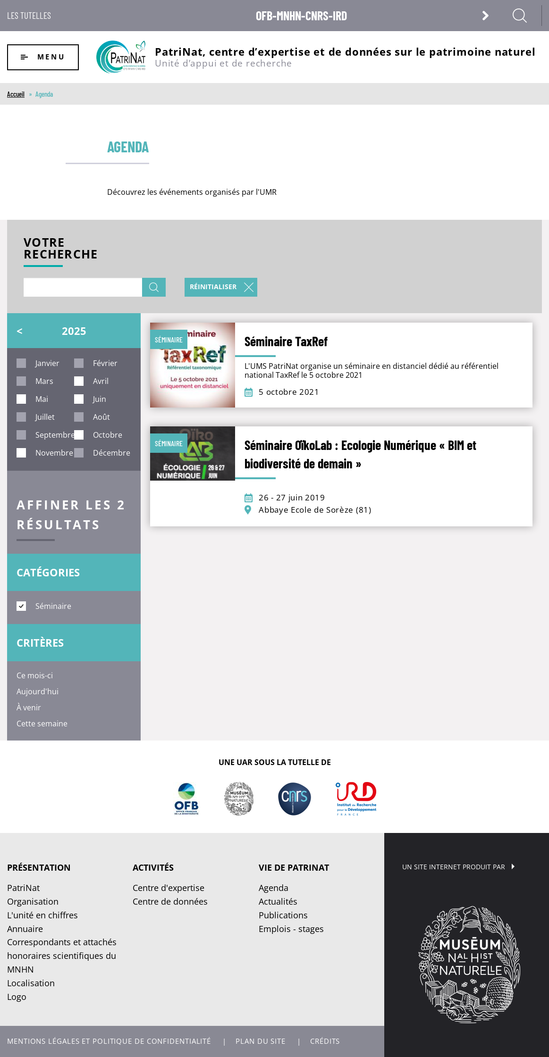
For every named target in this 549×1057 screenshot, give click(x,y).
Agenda (273, 887)
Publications (283, 915)
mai (41, 399)
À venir (29, 707)
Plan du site (261, 1041)
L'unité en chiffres (42, 915)
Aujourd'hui (38, 691)
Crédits (325, 1041)
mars (44, 381)
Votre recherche (61, 249)
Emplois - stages (291, 928)
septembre (55, 435)
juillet (45, 417)
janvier (47, 363)
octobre (107, 435)
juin (99, 399)
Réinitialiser (213, 286)
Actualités (278, 901)
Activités (153, 867)
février (105, 363)
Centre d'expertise (168, 887)
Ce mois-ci (35, 675)
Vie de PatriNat (294, 867)
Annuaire (25, 928)
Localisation (31, 983)
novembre (54, 453)
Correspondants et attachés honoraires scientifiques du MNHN (62, 955)
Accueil (16, 94)
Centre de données (170, 901)
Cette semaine (42, 723)
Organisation (33, 901)
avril (101, 381)
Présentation (39, 867)
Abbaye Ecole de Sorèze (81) (315, 509)
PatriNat (23, 887)
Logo (16, 996)
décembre (111, 453)
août (101, 417)
